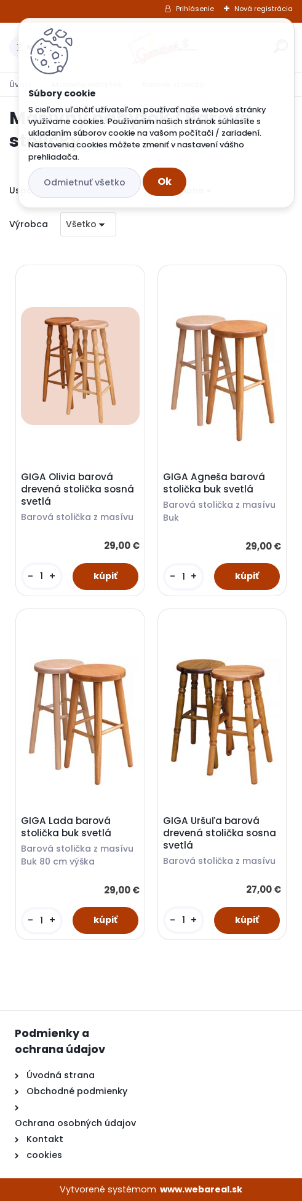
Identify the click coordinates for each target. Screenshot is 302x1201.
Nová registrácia (263, 9)
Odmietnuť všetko (84, 182)
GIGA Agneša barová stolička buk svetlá (214, 483)
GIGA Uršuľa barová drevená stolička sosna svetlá (219, 833)
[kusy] (42, 576)
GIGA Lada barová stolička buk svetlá (66, 827)
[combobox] (88, 224)
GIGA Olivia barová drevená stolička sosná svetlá (77, 489)
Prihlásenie (195, 9)
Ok (164, 181)
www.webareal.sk (201, 1189)
